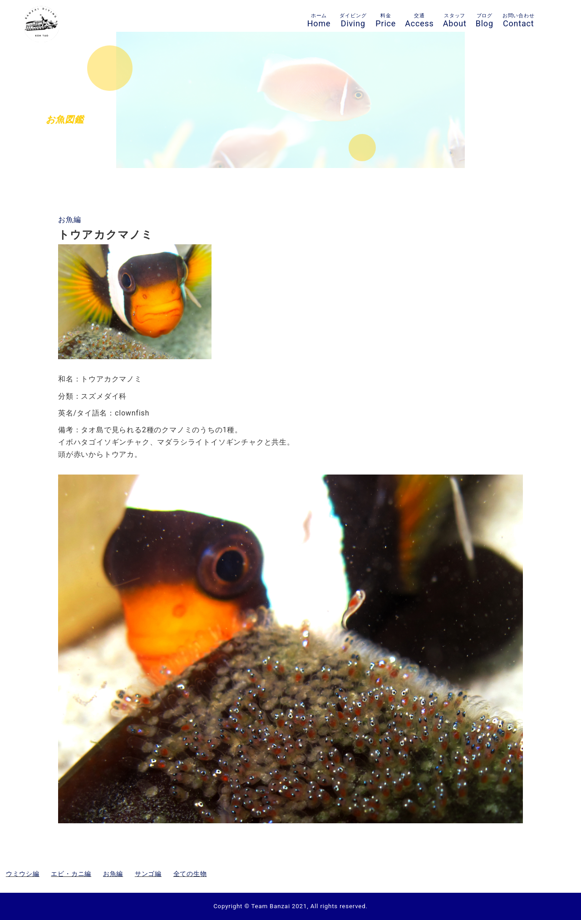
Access (419, 20)
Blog (484, 20)
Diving (353, 20)
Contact (518, 20)
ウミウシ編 (22, 873)
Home (319, 20)
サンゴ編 (148, 873)
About (455, 20)
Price (385, 20)
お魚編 (69, 219)
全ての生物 (190, 873)
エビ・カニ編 (71, 873)
